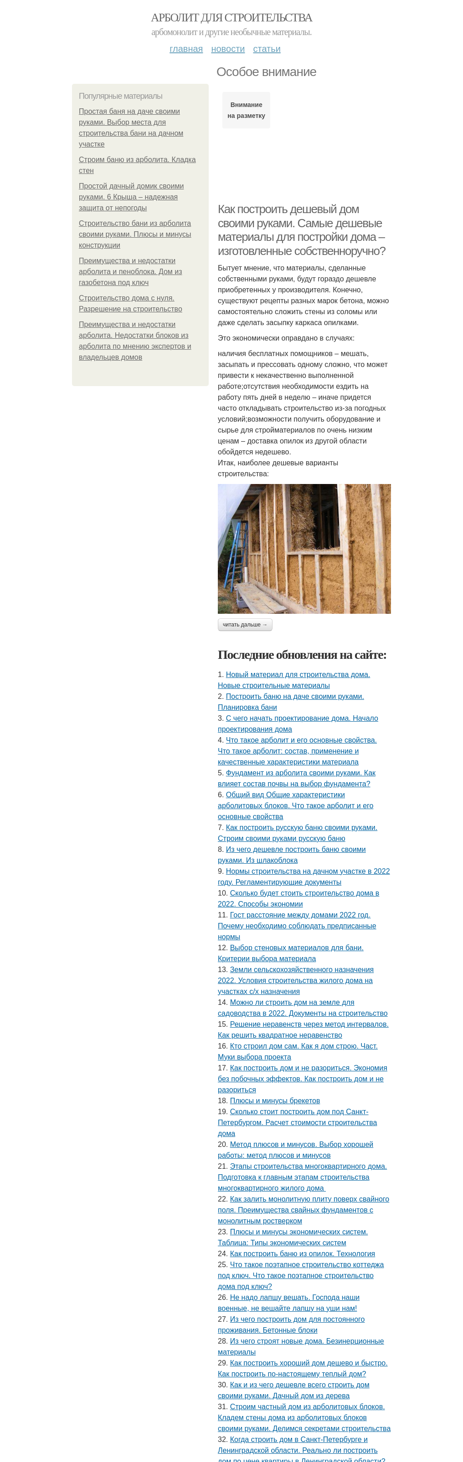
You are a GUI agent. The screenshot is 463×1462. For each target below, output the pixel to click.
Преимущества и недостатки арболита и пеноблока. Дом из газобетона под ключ (130, 271)
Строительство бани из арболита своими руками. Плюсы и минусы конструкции (135, 234)
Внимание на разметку (246, 110)
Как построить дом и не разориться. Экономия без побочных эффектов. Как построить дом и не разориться (302, 1079)
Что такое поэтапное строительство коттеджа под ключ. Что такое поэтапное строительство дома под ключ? (301, 1275)
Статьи (266, 49)
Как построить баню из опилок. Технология (303, 1254)
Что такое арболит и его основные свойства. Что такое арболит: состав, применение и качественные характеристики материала (297, 751)
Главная (186, 49)
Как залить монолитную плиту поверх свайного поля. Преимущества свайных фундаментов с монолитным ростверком (303, 1210)
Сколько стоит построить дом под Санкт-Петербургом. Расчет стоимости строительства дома (297, 1122)
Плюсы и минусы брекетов (275, 1101)
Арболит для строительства (231, 17)
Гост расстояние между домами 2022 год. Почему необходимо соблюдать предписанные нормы (297, 926)
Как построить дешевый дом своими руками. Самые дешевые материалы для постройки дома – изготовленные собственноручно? (302, 230)
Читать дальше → (245, 624)
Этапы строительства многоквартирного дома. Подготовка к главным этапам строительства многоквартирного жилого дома (302, 1177)
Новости (228, 49)
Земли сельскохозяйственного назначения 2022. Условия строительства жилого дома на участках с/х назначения (296, 980)
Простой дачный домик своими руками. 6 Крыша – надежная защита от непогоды (131, 197)
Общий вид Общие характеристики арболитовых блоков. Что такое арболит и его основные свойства (295, 805)
